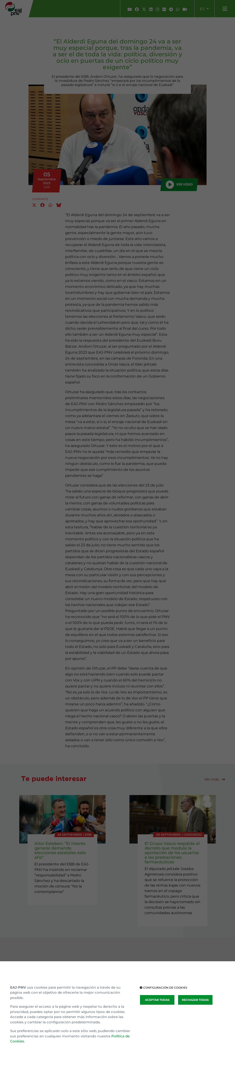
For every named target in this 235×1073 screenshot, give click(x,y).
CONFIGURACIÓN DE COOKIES (163, 987)
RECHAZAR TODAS (195, 999)
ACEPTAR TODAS (157, 999)
